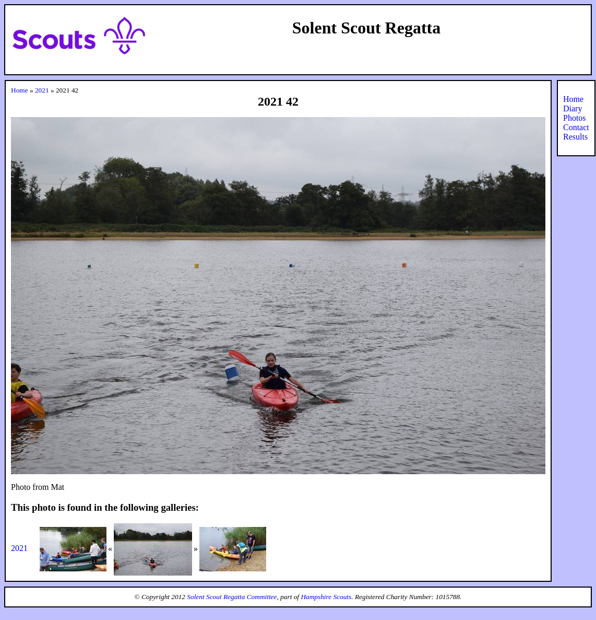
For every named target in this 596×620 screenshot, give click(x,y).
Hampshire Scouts (326, 597)
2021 (42, 90)
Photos (574, 117)
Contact (576, 127)
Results (575, 136)
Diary (572, 108)
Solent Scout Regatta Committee (232, 597)
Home (19, 90)
